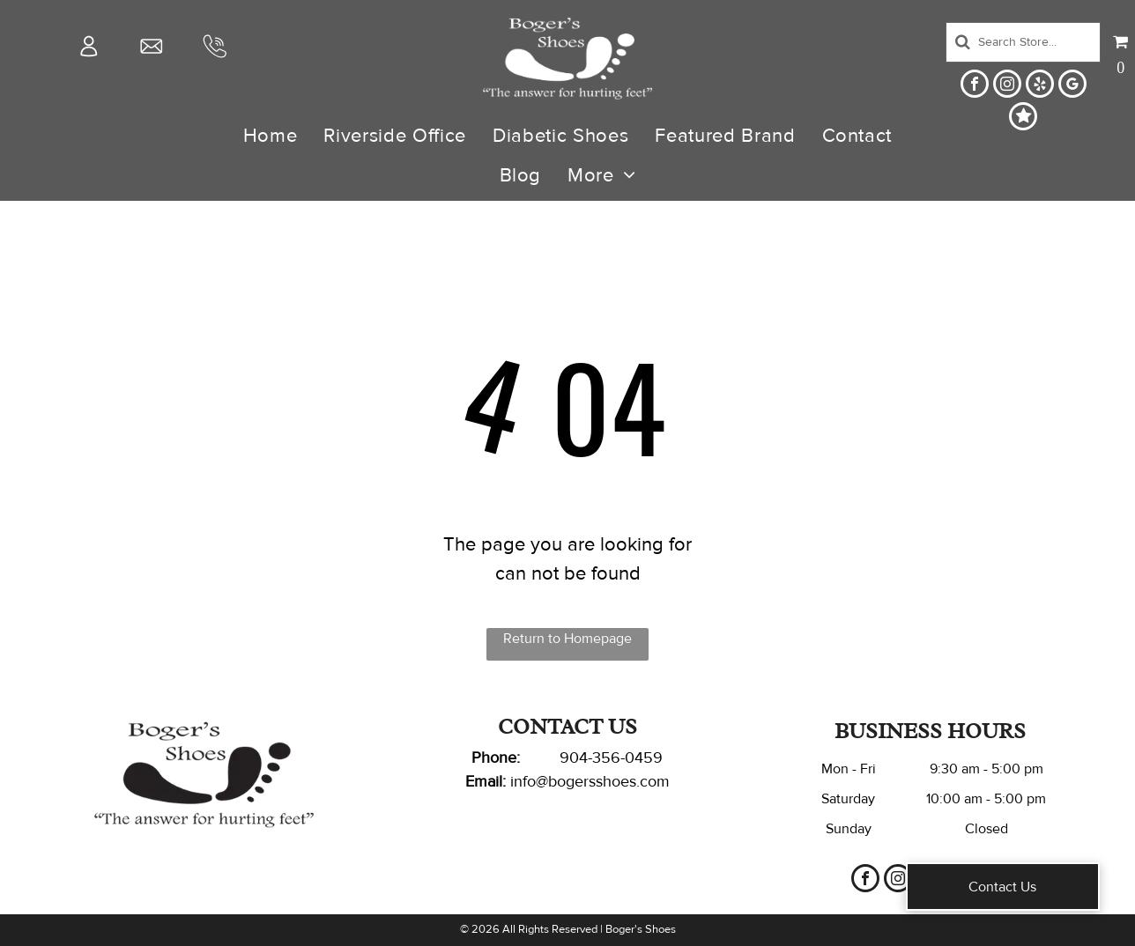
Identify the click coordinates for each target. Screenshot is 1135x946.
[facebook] (975, 86)
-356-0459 (625, 757)
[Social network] (1023, 118)
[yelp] (1040, 86)
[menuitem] (270, 136)
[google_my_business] (1072, 86)
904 (574, 757)
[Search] (1023, 42)
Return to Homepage (567, 638)
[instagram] (1007, 86)
